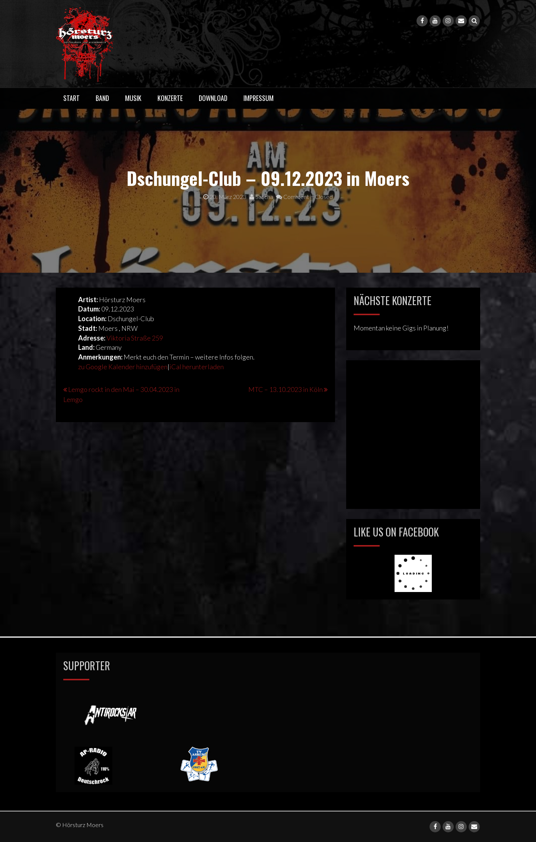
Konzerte (170, 98)
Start (71, 98)
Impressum (258, 98)
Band (102, 98)
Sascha (261, 196)
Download (213, 98)
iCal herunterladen (196, 367)
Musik (133, 98)
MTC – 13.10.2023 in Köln (285, 389)
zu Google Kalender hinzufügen (123, 367)
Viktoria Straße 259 (134, 338)
